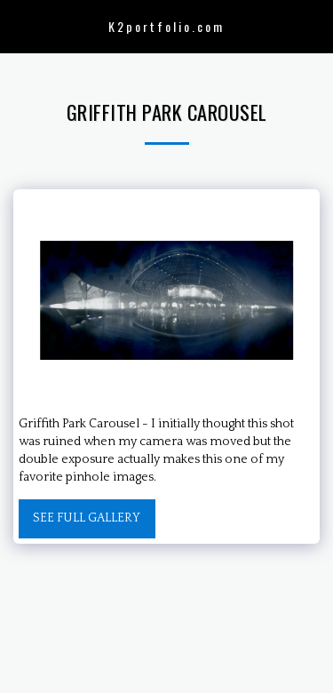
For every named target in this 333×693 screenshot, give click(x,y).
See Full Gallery (86, 518)
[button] (19, 26)
